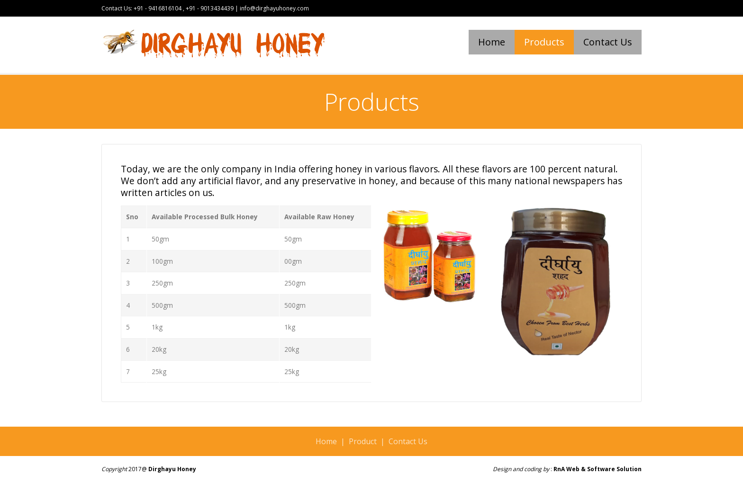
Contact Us (607, 42)
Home (491, 42)
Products (544, 42)
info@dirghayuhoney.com (273, 8)
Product (363, 441)
